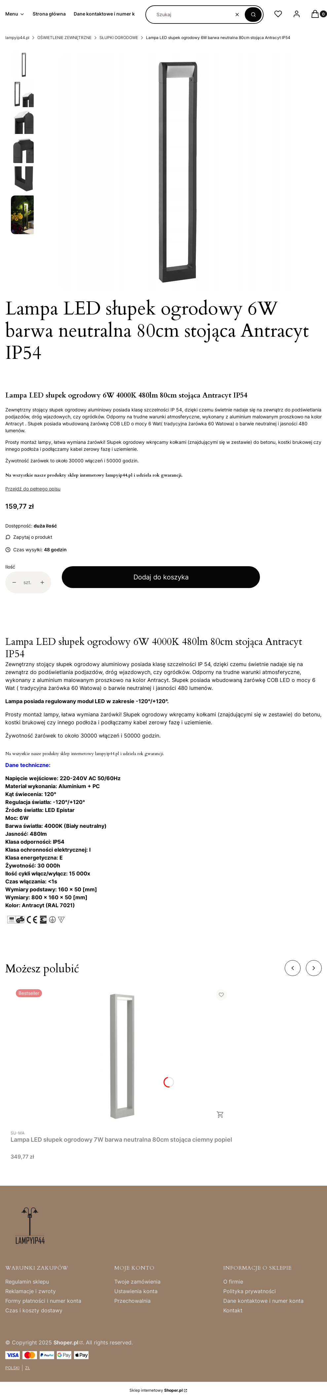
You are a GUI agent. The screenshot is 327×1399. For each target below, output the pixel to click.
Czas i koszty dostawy (33, 1310)
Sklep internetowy (156, 1390)
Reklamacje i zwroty (30, 1291)
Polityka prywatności (249, 1291)
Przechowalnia (132, 1300)
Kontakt (232, 1310)
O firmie (233, 1281)
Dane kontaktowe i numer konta (263, 1300)
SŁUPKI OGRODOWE (118, 37)
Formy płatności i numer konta (43, 1300)
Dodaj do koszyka (161, 577)
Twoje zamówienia (137, 1281)
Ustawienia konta (136, 1291)
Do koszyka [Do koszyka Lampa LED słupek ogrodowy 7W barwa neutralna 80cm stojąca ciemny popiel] (220, 1114)
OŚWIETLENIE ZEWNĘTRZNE (64, 37)
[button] (253, 14)
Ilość (10, 567)
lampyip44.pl (17, 37)
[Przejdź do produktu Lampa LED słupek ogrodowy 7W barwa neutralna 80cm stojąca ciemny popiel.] (121, 1055)
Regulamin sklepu (27, 1281)
